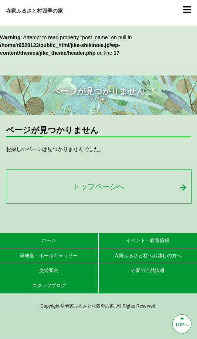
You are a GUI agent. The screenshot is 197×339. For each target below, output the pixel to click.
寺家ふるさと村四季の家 (34, 11)
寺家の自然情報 (147, 270)
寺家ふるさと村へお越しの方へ (147, 255)
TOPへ (182, 321)
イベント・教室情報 (147, 240)
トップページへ (129, 186)
